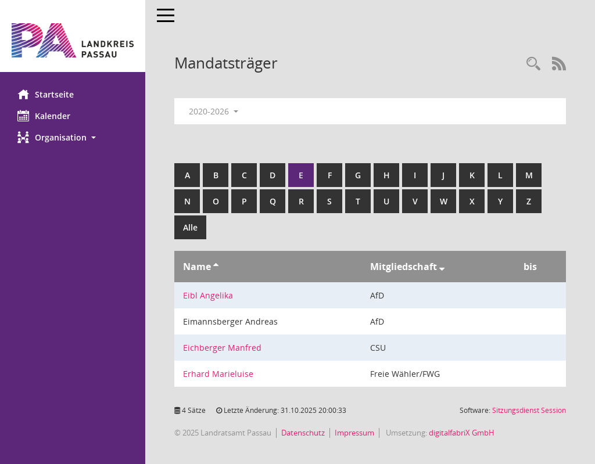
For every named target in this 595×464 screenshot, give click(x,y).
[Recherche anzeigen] (533, 64)
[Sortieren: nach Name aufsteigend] (215, 266)
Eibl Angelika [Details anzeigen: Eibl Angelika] (208, 295)
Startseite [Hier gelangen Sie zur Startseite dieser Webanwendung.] (45, 94)
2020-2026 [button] (213, 111)
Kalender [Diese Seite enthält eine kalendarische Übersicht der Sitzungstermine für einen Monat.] (43, 115)
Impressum (354, 432)
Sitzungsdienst (529, 410)
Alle (190, 227)
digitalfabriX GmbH (461, 432)
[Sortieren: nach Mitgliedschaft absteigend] (442, 266)
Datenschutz (303, 432)
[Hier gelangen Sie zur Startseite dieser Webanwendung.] (72, 40)
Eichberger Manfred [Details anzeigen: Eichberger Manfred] (222, 347)
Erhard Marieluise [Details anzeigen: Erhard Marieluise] (218, 373)
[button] (72, 137)
